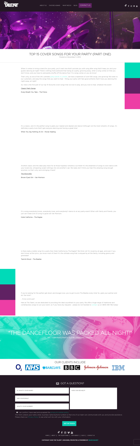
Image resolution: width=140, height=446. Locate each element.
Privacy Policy (33, 417)
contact (94, 305)
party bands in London (58, 76)
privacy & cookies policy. (60, 412)
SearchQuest (93, 440)
